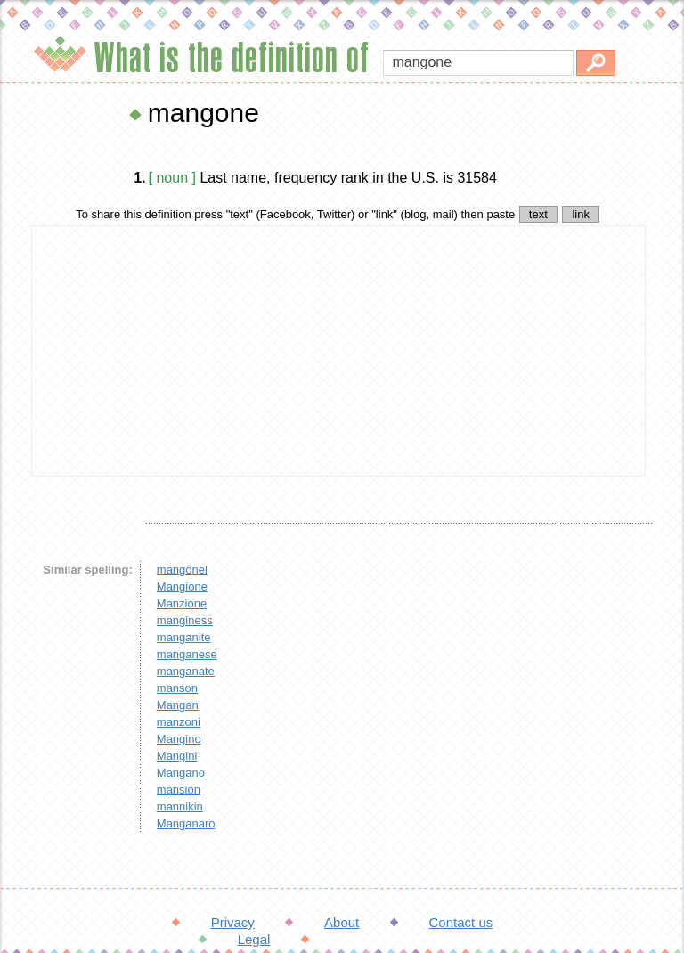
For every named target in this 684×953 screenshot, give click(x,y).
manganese (187, 654)
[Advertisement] (338, 351)
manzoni (178, 722)
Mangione (182, 586)
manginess (185, 620)
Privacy (233, 922)
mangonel (182, 569)
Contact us (461, 922)
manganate (186, 671)
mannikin (180, 806)
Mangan (178, 705)
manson (177, 688)
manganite (184, 637)
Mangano (181, 772)
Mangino (179, 738)
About (341, 922)
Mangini (177, 755)
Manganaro (186, 823)
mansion (178, 789)
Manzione (182, 603)
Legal (254, 939)
